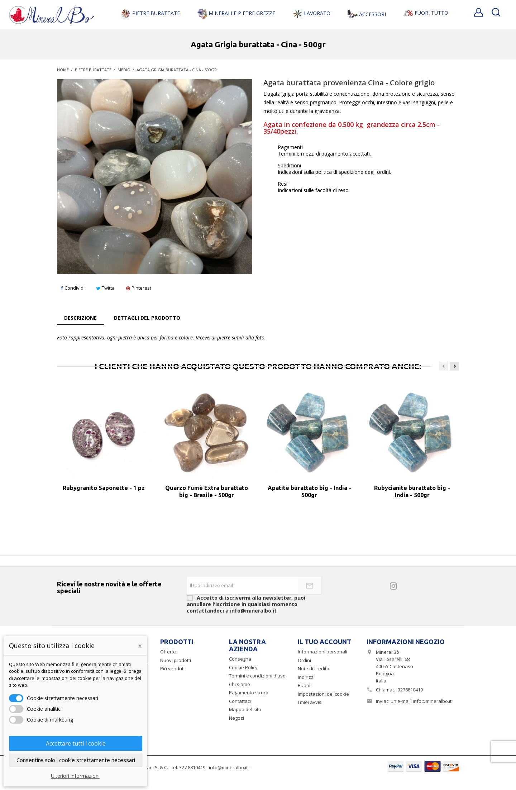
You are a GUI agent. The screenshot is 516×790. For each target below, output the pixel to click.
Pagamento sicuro (248, 692)
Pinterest (138, 288)
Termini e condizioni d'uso (257, 675)
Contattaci (240, 701)
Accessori (367, 15)
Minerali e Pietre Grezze (236, 14)
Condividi (73, 288)
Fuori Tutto (425, 12)
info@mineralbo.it (432, 701)
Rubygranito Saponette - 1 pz (104, 488)
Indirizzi (306, 677)
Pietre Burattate (150, 14)
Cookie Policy (243, 667)
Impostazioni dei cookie (323, 694)
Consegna (240, 659)
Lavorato (311, 14)
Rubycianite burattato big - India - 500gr (412, 491)
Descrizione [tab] (80, 317)
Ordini (304, 660)
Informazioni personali (322, 651)
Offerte (168, 651)
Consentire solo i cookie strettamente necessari (75, 759)
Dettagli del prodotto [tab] (147, 317)
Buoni (304, 685)
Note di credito (313, 668)
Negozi (236, 718)
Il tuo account (324, 641)
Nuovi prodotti (175, 660)
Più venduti (172, 668)
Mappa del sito (245, 709)
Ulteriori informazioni (75, 775)
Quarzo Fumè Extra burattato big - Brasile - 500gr (206, 491)
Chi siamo (239, 684)
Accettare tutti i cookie (76, 743)
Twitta (105, 288)
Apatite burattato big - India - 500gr (309, 491)
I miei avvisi (310, 702)
